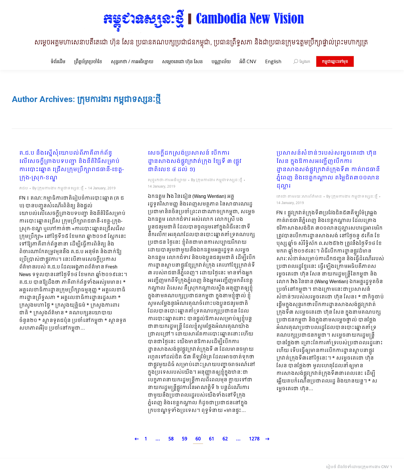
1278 (254, 439)
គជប (23, 188)
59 (184, 439)
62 (225, 439)
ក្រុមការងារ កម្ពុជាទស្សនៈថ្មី (119, 99)
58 (171, 439)
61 (211, 439)
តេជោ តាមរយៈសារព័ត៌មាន (299, 197)
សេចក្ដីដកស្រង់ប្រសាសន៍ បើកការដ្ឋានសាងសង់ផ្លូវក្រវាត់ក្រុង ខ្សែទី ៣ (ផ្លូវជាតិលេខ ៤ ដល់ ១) (194, 161)
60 (198, 439)
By (58, 188)
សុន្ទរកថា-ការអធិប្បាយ (167, 180)
